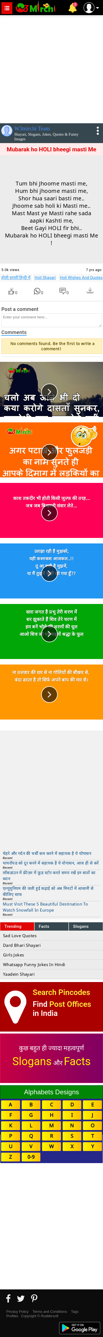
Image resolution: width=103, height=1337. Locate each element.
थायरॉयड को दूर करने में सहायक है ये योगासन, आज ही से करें (51, 863)
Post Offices (70, 1004)
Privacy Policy (17, 1311)
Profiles (12, 1316)
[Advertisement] (51, 68)
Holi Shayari (45, 277)
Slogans (81, 926)
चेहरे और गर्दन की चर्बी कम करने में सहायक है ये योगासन (47, 853)
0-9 (31, 1156)
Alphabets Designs (51, 1092)
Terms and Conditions (49, 1311)
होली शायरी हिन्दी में (15, 277)
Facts (44, 926)
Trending (13, 926)
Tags (75, 1311)
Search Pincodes (61, 992)
